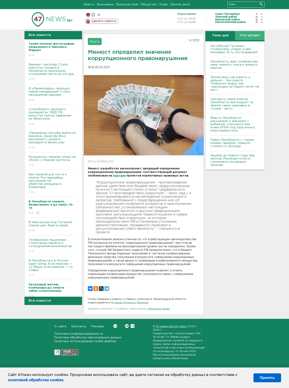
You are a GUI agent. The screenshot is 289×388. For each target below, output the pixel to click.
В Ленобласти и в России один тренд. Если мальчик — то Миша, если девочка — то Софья (52, 268)
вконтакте (93, 15)
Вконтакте (115, 326)
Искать (261, 4)
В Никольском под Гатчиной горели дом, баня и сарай (52, 226)
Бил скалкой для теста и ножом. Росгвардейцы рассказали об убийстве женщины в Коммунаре (52, 183)
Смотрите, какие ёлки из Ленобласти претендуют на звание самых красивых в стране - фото (231, 104)
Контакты (78, 326)
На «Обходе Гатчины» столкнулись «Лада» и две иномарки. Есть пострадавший (233, 49)
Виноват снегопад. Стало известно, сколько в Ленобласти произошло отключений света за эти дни (52, 72)
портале (119, 176)
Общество (148, 4)
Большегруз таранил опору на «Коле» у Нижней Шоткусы (52, 161)
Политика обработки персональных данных (88, 337)
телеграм (98, 15)
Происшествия (126, 4)
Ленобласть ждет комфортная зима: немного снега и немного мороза (234, 64)
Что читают (250, 35)
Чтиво (163, 4)
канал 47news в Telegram (131, 303)
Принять (267, 378)
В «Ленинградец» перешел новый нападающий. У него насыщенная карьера (52, 94)
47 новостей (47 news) (171, 326)
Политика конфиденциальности (78, 333)
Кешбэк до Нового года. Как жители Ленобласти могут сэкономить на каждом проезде (232, 160)
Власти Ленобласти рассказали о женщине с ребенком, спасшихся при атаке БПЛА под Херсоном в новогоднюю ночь (232, 124)
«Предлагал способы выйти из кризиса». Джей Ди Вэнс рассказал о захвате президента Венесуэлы (52, 140)
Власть (89, 4)
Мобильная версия (88, 15)
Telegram (132, 326)
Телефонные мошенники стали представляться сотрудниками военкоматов (52, 246)
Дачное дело (180, 4)
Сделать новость (103, 21)
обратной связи (159, 309)
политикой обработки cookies (35, 380)
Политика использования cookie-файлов (85, 341)
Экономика (105, 4)
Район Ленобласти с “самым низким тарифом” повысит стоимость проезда (232, 143)
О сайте (60, 326)
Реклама (97, 326)
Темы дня (220, 35)
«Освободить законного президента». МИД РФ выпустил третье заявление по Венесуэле (52, 117)
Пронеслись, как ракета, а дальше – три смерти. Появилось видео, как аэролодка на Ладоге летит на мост (234, 83)
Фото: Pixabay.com (101, 161)
